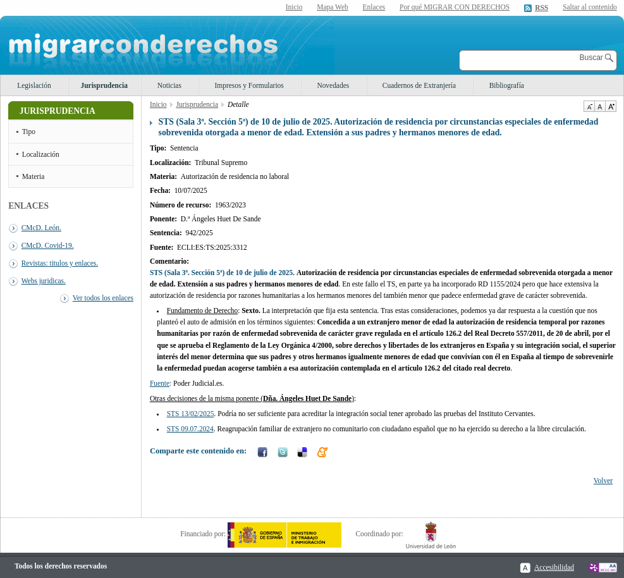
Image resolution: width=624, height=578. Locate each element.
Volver (603, 480)
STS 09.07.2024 (190, 429)
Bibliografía (506, 85)
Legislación (34, 85)
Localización (40, 154)
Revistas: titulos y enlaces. (59, 263)
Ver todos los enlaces (103, 298)
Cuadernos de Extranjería (419, 85)
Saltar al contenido (590, 7)
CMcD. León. (41, 227)
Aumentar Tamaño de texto (610, 106)
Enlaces (374, 7)
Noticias (169, 85)
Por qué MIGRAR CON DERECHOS (455, 7)
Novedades (333, 85)
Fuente (159, 383)
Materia (33, 176)
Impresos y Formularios (248, 85)
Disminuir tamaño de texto (589, 106)
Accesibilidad (554, 567)
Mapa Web (332, 7)
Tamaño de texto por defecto (599, 106)
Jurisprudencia (104, 85)
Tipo (28, 131)
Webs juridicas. (43, 281)
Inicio (294, 7)
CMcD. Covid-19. (47, 245)
